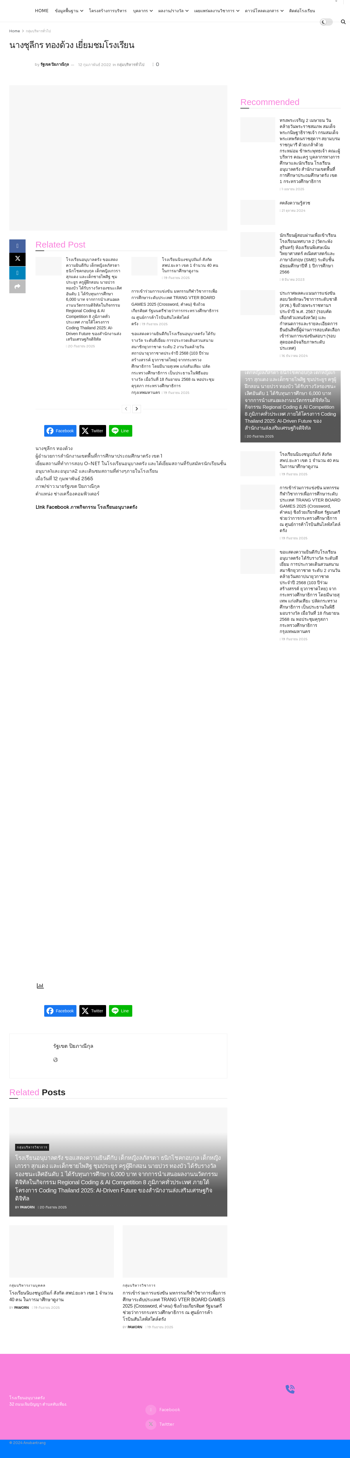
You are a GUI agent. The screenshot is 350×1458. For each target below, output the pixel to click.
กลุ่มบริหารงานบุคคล (27, 1285)
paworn (27, 1207)
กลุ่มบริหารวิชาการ (32, 1147)
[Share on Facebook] (17, 246)
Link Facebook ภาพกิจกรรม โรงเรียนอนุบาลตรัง (86, 507)
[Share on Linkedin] (17, 274)
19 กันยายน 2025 (176, 278)
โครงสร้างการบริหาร (108, 10)
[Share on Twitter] (17, 260)
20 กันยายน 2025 (80, 346)
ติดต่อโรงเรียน (302, 10)
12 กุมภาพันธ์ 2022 (94, 64)
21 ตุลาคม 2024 (292, 211)
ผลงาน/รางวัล (171, 10)
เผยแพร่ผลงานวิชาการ (214, 10)
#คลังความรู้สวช (295, 202)
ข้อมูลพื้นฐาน (66, 10)
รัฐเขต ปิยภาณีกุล (54, 64)
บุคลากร (140, 10)
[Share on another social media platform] (17, 288)
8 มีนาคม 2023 (292, 280)
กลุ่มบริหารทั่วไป (38, 31)
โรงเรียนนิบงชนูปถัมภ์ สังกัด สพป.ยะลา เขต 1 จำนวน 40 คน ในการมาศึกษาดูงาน (190, 265)
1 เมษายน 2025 (292, 189)
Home (42, 10)
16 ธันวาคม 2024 (294, 356)
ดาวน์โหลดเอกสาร (262, 10)
